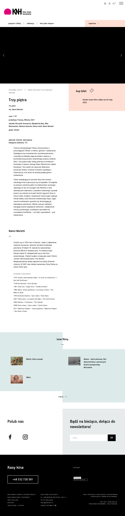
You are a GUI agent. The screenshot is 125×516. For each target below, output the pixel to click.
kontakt (11, 502)
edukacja (30, 23)
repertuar (92, 23)
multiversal (112, 504)
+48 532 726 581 (23, 479)
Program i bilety (15, 90)
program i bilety (14, 23)
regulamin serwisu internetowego (22, 494)
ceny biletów (13, 500)
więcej (60, 397)
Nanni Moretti (17, 109)
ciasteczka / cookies (16, 505)
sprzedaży (25, 497)
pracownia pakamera (97, 504)
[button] (121, 55)
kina (18, 497)
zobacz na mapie (47, 505)
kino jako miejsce (47, 23)
